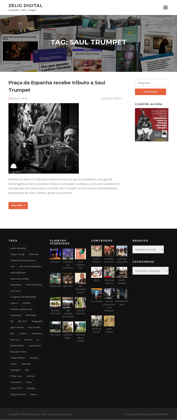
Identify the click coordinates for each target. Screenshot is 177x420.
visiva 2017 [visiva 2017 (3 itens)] (16, 388)
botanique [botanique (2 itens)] (15, 284)
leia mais (18, 205)
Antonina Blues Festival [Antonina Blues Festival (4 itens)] (22, 260)
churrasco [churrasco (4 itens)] (15, 291)
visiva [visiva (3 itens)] (29, 382)
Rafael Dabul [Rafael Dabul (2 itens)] (17, 345)
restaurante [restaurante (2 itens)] (34, 345)
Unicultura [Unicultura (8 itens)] (15, 382)
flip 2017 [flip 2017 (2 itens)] (22, 321)
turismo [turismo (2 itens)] (30, 376)
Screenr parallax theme (137, 414)
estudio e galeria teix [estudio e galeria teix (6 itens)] (21, 309)
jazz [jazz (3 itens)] (12, 333)
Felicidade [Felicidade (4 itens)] (31, 315)
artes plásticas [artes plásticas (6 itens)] (18, 272)
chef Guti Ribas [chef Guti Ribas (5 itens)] (34, 284)
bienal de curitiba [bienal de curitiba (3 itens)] (19, 278)
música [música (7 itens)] (28, 339)
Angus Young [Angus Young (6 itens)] (17, 254)
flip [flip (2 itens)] (12, 321)
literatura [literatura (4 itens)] (37, 333)
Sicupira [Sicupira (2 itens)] (34, 358)
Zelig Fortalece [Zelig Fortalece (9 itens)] (18, 394)
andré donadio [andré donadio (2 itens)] (18, 248)
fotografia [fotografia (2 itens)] (37, 321)
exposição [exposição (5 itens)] (15, 315)
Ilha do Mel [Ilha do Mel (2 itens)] (34, 327)
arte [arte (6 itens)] (12, 266)
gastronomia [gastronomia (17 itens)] (17, 327)
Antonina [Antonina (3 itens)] (34, 254)
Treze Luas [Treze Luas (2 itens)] (16, 376)
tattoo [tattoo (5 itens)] (13, 364)
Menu (165, 7)
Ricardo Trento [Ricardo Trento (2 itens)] (18, 351)
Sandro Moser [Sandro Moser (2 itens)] (17, 358)
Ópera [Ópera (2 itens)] (33, 394)
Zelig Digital (25, 5)
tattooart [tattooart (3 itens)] (26, 364)
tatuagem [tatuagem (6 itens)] (15, 370)
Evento (117, 98)
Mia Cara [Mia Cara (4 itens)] (15, 339)
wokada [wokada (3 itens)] (31, 388)
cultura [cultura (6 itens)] (14, 303)
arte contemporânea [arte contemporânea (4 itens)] (30, 266)
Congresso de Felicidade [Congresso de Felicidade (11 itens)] (23, 297)
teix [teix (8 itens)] (27, 370)
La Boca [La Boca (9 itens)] (23, 333)
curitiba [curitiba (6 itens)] (26, 303)
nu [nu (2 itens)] (37, 339)
